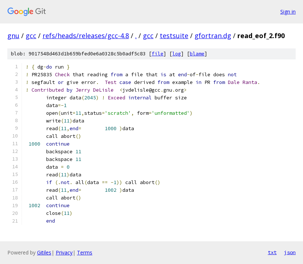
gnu (13, 35)
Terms (84, 252)
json (290, 252)
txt (272, 252)
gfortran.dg (213, 35)
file (157, 54)
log (176, 54)
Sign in (288, 11)
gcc (31, 35)
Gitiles (44, 252)
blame (197, 54)
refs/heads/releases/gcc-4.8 (86, 35)
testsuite (174, 35)
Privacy (64, 252)
